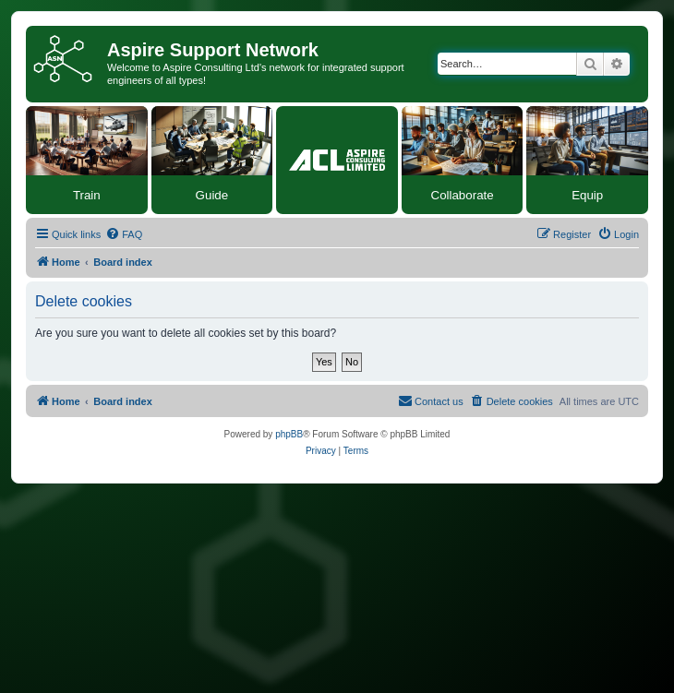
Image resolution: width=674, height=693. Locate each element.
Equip (587, 195)
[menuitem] (123, 234)
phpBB (289, 434)
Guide (212, 195)
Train (87, 195)
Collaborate (462, 195)
